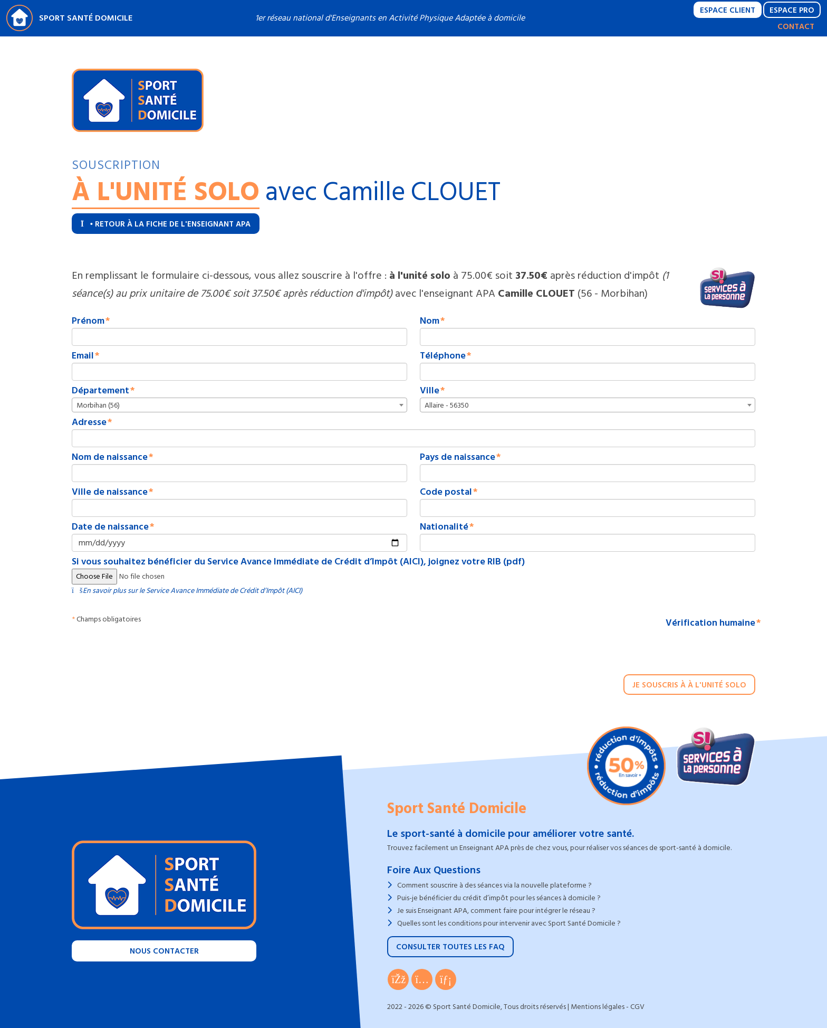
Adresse (89, 422)
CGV (637, 1007)
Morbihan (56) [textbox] (98, 405)
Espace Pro (792, 10)
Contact (795, 26)
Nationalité (444, 527)
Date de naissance (110, 527)
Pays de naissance (457, 457)
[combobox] (239, 405)
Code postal (446, 492)
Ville (429, 391)
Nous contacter (164, 951)
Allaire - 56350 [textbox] (447, 405)
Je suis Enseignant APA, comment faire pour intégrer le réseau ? (496, 910)
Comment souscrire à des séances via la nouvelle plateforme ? (494, 885)
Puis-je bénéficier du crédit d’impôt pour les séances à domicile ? (499, 898)
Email (83, 356)
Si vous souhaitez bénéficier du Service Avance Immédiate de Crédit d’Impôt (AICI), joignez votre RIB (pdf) (298, 562)
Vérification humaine (710, 623)
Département (100, 391)
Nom (429, 321)
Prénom (88, 321)
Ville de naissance (110, 492)
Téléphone (443, 356)
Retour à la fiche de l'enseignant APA (166, 224)
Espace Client (727, 10)
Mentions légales (597, 1007)
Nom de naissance (110, 457)
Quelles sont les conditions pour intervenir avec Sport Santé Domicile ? (509, 923)
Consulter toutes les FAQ (450, 947)
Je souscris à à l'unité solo (689, 685)
